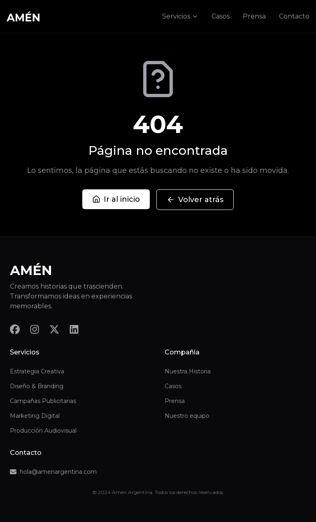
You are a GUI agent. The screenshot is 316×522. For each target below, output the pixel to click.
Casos (220, 16)
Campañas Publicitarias (43, 401)
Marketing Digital (35, 415)
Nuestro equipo (187, 415)
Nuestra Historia (188, 371)
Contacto (294, 16)
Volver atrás (195, 199)
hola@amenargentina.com (53, 471)
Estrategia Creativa (37, 371)
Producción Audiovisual (43, 430)
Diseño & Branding (36, 386)
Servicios (180, 16)
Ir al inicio (116, 199)
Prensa (254, 16)
